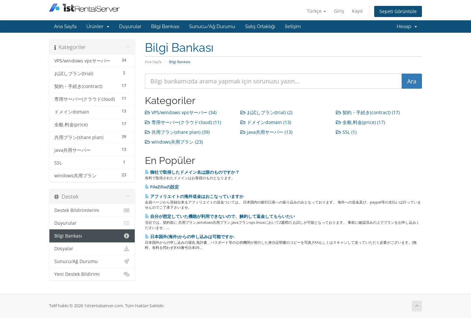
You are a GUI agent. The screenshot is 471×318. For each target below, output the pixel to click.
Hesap (407, 26)
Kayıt (357, 11)
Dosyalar (92, 249)
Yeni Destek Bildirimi (92, 274)
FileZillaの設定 (162, 187)
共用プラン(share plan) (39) (177, 132)
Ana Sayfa (65, 26)
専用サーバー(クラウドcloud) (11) (183, 122)
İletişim (293, 26)
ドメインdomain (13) (265, 122)
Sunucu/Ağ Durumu (212, 26)
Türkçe (316, 11)
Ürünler (97, 26)
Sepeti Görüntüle (398, 11)
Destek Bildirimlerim (92, 210)
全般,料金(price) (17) (360, 122)
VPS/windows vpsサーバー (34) (181, 112)
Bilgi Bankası (165, 26)
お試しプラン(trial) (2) (266, 112)
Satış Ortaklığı (260, 26)
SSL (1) (346, 132)
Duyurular (130, 26)
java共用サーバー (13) (266, 132)
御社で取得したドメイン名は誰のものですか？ (192, 172)
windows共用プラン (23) (174, 142)
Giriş (339, 11)
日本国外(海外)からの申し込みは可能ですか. (190, 236)
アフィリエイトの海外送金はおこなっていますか (194, 196)
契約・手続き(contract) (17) (368, 112)
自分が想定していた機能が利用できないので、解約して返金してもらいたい (220, 216)
